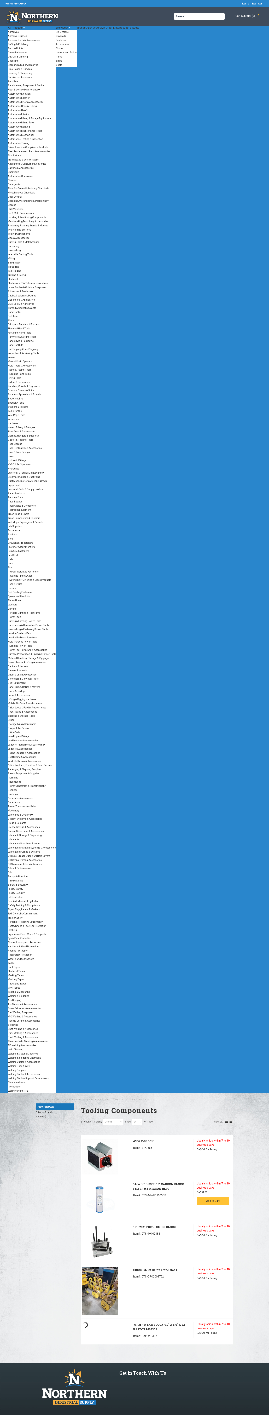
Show (128, 1121)
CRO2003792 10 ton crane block (155, 1270)
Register (257, 3)
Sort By (98, 1121)
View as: (218, 1121)
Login (245, 3)
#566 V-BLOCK (143, 1141)
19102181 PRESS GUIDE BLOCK (154, 1227)
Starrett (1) (41, 1116)
